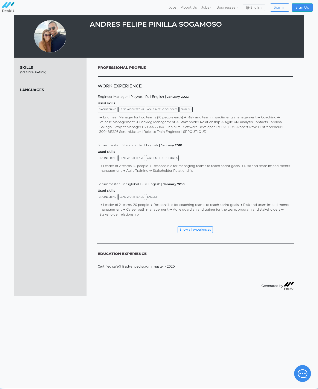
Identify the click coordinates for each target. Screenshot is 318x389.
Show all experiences (195, 229)
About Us (189, 7)
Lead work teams (131, 109)
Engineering (107, 109)
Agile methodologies (162, 109)
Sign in (280, 7)
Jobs (172, 7)
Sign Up (302, 7)
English (186, 109)
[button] (206, 7)
